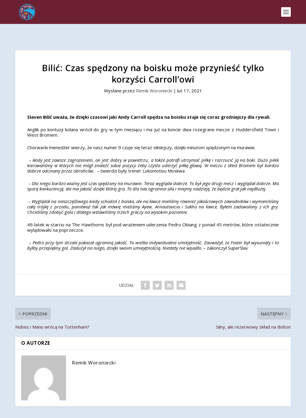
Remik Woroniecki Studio (174, 411)
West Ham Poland (64, 411)
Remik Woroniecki (154, 76)
